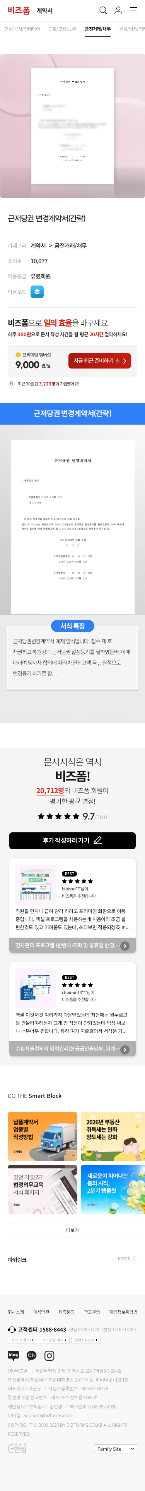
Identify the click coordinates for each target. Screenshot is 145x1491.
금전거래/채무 (71, 245)
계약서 (38, 245)
